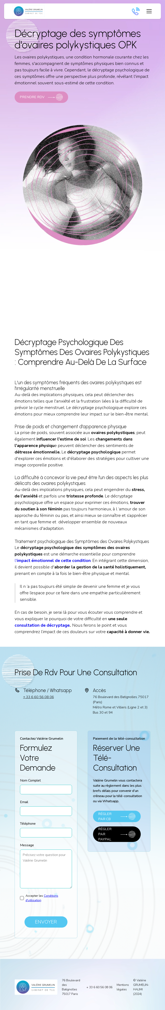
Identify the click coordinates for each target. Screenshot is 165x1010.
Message (27, 845)
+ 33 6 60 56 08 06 (38, 697)
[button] (148, 11)
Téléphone (28, 823)
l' (53, 560)
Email (24, 802)
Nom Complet (30, 780)
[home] (28, 11)
